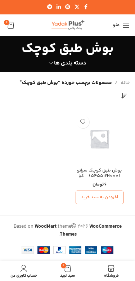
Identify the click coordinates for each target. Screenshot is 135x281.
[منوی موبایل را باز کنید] (121, 25)
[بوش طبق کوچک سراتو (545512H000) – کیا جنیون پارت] (99, 138)
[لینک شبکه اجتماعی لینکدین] (58, 7)
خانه (125, 83)
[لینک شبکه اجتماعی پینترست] (67, 7)
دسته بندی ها (70, 63)
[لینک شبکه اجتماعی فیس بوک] (86, 7)
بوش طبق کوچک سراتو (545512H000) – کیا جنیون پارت (99, 176)
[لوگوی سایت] (68, 25)
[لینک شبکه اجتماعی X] (77, 7)
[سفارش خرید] (124, 95)
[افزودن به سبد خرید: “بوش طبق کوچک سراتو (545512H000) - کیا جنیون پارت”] (99, 197)
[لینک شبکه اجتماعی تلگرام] (49, 7)
